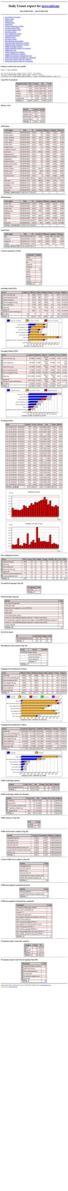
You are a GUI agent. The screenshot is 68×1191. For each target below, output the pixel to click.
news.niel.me (50, 6)
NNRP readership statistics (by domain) (18, 48)
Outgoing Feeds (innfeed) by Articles (17, 43)
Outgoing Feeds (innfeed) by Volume (17, 45)
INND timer (9, 21)
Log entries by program (12, 17)
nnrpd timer (9, 24)
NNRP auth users (10, 50)
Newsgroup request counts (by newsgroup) (19, 61)
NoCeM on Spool (10, 39)
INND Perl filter (10, 37)
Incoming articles (10, 32)
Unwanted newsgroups (12, 35)
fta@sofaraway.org (46, 986)
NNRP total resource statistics (15, 52)
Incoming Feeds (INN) (12, 28)
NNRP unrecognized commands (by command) (20, 57)
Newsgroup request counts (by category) (18, 59)
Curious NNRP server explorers (15, 54)
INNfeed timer (9, 23)
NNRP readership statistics (13, 46)
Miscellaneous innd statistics (14, 41)
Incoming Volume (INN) (13, 30)
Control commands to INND (14, 26)
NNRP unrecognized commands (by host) (18, 56)
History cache (9, 19)
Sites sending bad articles (13, 34)
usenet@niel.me (13, 987)
